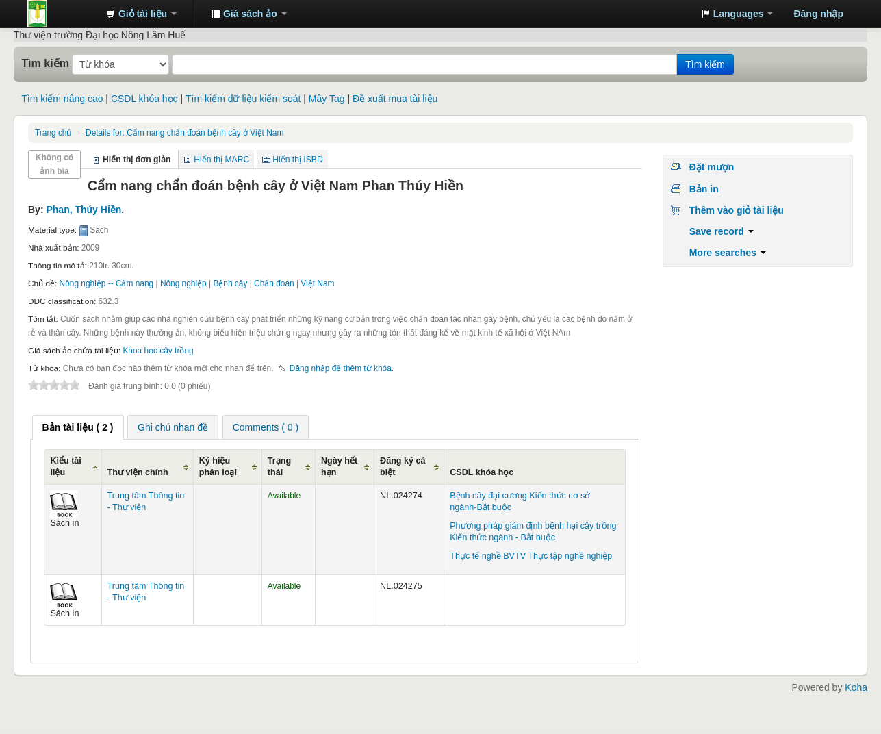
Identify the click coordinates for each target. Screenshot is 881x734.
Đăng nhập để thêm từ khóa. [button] (342, 368)
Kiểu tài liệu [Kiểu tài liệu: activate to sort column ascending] (65, 466)
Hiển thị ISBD (297, 159)
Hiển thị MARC (221, 159)
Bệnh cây (230, 283)
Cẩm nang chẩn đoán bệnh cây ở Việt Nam (184, 133)
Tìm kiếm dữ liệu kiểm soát (243, 98)
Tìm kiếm (45, 63)
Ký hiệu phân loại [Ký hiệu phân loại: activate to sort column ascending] (218, 466)
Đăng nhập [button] (818, 13)
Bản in (704, 189)
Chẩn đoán (274, 283)
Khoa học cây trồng (158, 350)
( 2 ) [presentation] (78, 427)
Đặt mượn (712, 167)
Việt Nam (317, 283)
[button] (141, 13)
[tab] (78, 427)
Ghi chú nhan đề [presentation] (173, 427)
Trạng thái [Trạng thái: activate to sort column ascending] (279, 466)
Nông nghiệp (183, 283)
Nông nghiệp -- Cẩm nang (107, 283)
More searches (727, 252)
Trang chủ (53, 133)
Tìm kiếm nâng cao (62, 98)
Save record (721, 231)
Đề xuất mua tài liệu (395, 98)
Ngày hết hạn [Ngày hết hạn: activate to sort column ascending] (339, 466)
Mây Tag (327, 98)
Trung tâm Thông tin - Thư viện (61, 13)
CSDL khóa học (144, 98)
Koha (856, 687)
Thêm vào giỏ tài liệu (736, 210)
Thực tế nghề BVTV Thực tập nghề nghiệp (531, 556)
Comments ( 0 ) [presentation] (265, 427)
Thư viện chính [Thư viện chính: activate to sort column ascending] (137, 472)
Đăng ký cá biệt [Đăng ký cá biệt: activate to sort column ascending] (403, 466)
